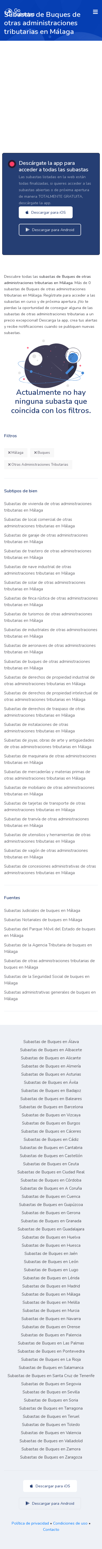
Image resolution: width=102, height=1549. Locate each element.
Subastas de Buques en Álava (51, 1041)
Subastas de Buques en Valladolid (51, 1441)
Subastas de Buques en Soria (51, 1400)
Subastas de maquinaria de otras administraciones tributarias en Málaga (50, 759)
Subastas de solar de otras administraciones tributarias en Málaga (44, 586)
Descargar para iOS (46, 212)
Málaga (15, 452)
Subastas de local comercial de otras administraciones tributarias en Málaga (39, 523)
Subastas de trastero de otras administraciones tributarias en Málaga (47, 554)
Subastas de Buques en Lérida (51, 1278)
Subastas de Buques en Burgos (51, 1123)
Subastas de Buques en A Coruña (51, 1188)
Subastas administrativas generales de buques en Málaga (50, 996)
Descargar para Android (50, 229)
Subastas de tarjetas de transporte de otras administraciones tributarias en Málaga (44, 807)
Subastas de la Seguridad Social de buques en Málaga (46, 980)
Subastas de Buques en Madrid (51, 1286)
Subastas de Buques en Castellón (51, 1155)
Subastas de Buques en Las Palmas (51, 1343)
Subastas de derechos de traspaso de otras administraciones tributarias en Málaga (44, 712)
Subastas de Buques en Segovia (51, 1384)
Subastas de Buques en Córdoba (51, 1180)
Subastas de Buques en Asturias (51, 1074)
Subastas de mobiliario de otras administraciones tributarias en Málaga (49, 791)
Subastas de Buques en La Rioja (51, 1359)
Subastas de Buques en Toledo (51, 1424)
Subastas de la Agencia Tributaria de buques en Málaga (48, 948)
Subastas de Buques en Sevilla (51, 1392)
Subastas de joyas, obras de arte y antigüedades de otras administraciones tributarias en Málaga (49, 744)
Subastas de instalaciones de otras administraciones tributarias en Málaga (39, 728)
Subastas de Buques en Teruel (51, 1416)
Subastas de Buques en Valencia (51, 1432)
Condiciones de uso (70, 1523)
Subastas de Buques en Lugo (51, 1270)
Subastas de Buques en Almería (51, 1066)
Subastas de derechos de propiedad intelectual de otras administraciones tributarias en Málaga (51, 696)
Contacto (51, 1529)
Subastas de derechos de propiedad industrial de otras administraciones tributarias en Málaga (49, 681)
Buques (42, 452)
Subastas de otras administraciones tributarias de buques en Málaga (49, 964)
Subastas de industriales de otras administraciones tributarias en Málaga (50, 633)
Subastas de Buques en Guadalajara (51, 1229)
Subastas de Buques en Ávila (51, 1082)
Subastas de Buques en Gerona (51, 1213)
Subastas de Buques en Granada (51, 1221)
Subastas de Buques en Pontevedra (51, 1351)
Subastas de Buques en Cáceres (51, 1131)
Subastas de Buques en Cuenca (51, 1196)
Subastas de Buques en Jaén (51, 1253)
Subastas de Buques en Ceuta (51, 1164)
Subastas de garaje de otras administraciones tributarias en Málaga (46, 538)
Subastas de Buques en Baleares (51, 1098)
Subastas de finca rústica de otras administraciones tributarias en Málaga (51, 601)
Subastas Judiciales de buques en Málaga (42, 910)
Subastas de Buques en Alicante (51, 1058)
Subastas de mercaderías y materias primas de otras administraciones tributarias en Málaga (47, 775)
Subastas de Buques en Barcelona (51, 1107)
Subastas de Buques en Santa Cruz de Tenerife (51, 1375)
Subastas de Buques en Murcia (51, 1310)
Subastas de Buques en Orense (51, 1327)
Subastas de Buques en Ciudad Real (51, 1172)
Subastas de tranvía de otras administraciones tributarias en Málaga (46, 822)
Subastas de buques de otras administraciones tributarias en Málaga (47, 665)
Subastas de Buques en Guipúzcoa (51, 1204)
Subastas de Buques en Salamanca (51, 1367)
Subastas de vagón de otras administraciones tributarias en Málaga (46, 854)
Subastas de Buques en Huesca (51, 1245)
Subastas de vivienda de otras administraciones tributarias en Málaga (48, 507)
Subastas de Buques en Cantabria (51, 1147)
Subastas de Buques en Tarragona (51, 1408)
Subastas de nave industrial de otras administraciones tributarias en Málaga (39, 570)
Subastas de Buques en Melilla (51, 1302)
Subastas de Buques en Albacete (51, 1050)
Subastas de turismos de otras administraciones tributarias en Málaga (48, 617)
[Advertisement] (51, 94)
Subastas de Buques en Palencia (51, 1335)
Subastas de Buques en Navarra (51, 1318)
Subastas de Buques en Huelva (51, 1237)
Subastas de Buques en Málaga (51, 1294)
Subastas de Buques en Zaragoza (51, 1457)
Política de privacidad (30, 1523)
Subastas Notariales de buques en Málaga (43, 920)
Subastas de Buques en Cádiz (51, 1139)
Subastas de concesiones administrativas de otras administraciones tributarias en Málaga (50, 870)
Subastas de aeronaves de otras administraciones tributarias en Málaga (50, 649)
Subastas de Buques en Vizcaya (51, 1115)
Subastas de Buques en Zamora (51, 1449)
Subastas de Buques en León (51, 1261)
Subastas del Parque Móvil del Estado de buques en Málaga (49, 932)
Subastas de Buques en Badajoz (51, 1090)
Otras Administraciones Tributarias (38, 464)
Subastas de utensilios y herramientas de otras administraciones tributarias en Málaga (47, 838)
